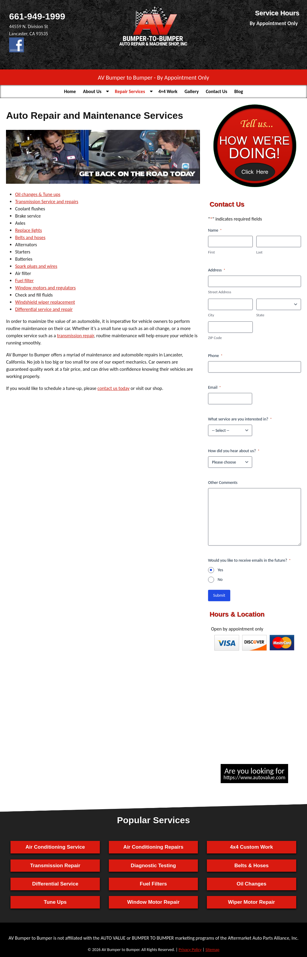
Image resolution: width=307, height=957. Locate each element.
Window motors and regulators (45, 288)
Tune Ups (55, 902)
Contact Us (216, 91)
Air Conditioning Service (55, 847)
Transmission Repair (55, 865)
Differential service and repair (44, 309)
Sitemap (212, 949)
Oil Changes (251, 884)
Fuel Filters (153, 884)
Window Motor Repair (153, 902)
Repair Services (130, 91)
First (211, 252)
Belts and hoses (30, 237)
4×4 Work (167, 91)
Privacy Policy (190, 949)
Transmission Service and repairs (46, 201)
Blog (238, 91)
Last (259, 252)
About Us (92, 91)
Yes (220, 569)
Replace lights (28, 230)
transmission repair (75, 335)
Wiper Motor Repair (251, 902)
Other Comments (222, 482)
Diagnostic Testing (153, 865)
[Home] (153, 46)
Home (70, 91)
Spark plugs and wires (36, 266)
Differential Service (55, 884)
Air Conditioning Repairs (153, 847)
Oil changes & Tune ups (37, 194)
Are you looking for (254, 773)
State (260, 315)
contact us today (113, 388)
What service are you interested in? (240, 419)
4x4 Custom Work (251, 847)
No (220, 579)
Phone (215, 356)
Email (214, 387)
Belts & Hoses (251, 865)
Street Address (219, 292)
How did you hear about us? (233, 451)
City (211, 315)
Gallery (191, 91)
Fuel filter (24, 280)
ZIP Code (215, 337)
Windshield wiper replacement (45, 302)
